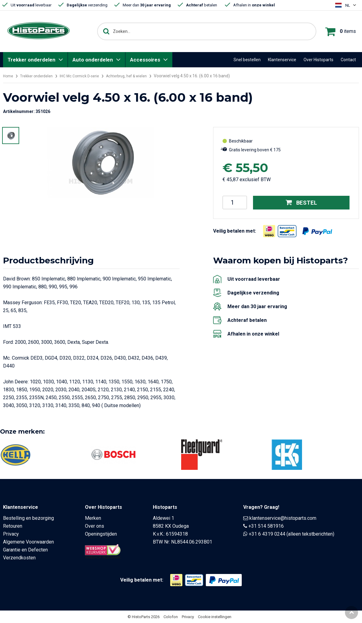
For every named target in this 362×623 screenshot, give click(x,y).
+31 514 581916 (266, 526)
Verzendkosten (19, 558)
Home (9, 75)
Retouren (12, 526)
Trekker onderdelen (31, 60)
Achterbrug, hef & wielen (141, 75)
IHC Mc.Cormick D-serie (88, 75)
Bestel (301, 202)
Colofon (170, 616)
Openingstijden (101, 534)
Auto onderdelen (92, 60)
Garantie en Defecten (25, 550)
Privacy (11, 534)
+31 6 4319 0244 (267, 534)
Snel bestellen (247, 59)
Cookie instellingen (214, 616)
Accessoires (145, 60)
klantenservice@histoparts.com (282, 518)
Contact (348, 59)
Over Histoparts (318, 59)
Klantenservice (282, 59)
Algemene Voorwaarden (28, 542)
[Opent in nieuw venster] (269, 231)
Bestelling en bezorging (28, 518)
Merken (93, 518)
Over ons (94, 526)
